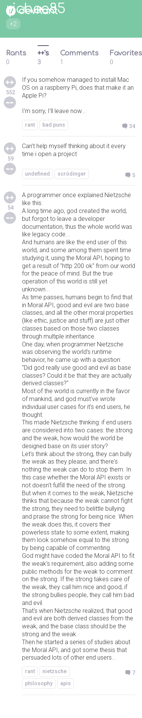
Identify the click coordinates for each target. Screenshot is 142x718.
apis (65, 683)
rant (30, 125)
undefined (37, 174)
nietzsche (54, 671)
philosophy (39, 683)
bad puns (53, 125)
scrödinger (72, 174)
